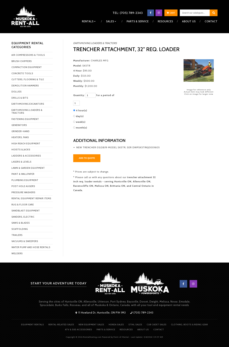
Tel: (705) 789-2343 (128, 13)
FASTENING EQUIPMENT (25, 119)
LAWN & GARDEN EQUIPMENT (28, 168)
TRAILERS (16, 235)
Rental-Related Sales (61, 324)
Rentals (89, 21)
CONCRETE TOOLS (22, 73)
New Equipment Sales (91, 324)
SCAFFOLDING (19, 229)
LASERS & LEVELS (21, 161)
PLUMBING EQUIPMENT (24, 180)
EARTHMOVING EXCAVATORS (27, 104)
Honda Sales (116, 324)
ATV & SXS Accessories (78, 329)
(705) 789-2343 (141, 312)
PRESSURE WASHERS (23, 192)
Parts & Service (138, 21)
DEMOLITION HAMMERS (25, 85)
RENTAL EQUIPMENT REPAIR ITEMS (31, 198)
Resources (165, 21)
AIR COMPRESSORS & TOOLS (28, 55)
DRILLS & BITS (19, 98)
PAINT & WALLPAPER (22, 174)
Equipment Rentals (32, 324)
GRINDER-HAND (20, 131)
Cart (171, 13)
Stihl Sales (135, 324)
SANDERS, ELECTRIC (22, 216)
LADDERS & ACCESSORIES (26, 155)
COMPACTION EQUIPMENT (26, 67)
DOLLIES (16, 91)
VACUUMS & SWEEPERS (24, 241)
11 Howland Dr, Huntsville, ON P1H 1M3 (100, 312)
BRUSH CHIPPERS (21, 61)
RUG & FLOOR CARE (22, 204)
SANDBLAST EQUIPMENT (25, 210)
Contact (211, 21)
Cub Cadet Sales (157, 324)
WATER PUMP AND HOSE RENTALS (30, 247)
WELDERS (17, 253)
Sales (111, 21)
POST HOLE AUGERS (23, 186)
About (189, 21)
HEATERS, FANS (20, 137)
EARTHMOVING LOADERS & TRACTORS (26, 111)
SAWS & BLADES (20, 223)
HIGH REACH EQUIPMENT (25, 143)
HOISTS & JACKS (20, 149)
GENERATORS (19, 125)
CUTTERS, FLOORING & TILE (27, 79)
